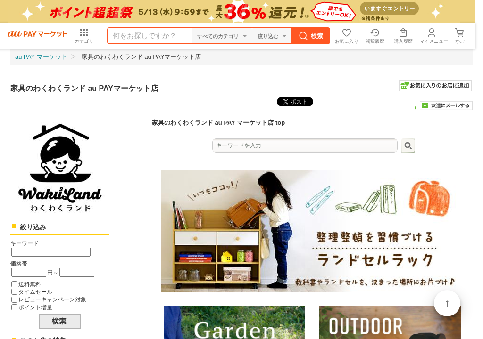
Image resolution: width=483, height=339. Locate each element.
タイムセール (35, 292)
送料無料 (29, 284)
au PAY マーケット (41, 56)
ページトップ (447, 303)
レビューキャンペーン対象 (52, 299)
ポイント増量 (35, 307)
